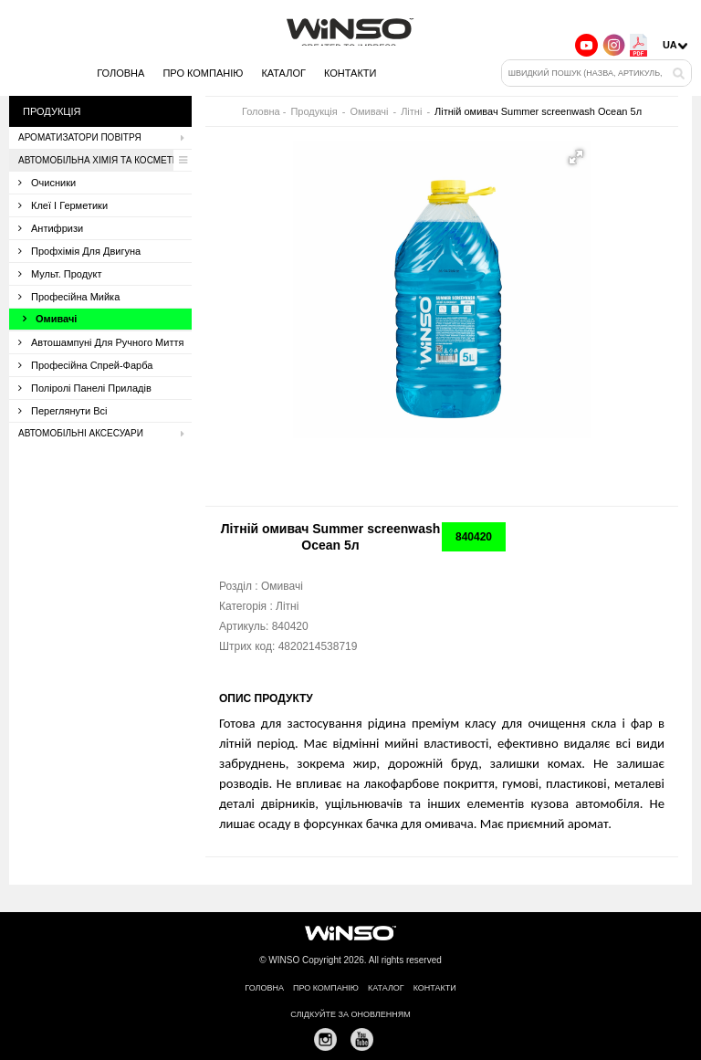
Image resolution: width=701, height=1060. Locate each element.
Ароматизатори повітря (105, 138)
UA (670, 44)
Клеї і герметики (63, 205)
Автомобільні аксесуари (105, 434)
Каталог (283, 73)
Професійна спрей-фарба (85, 365)
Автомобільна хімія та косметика (105, 160)
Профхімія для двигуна (79, 251)
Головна (120, 73)
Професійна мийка (69, 296)
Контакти (350, 73)
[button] (576, 157)
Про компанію (202, 73)
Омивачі (50, 318)
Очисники (47, 182)
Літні (411, 112)
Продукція (313, 112)
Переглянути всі (63, 410)
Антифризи (50, 228)
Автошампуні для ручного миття (100, 342)
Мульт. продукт (60, 273)
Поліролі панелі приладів (85, 388)
